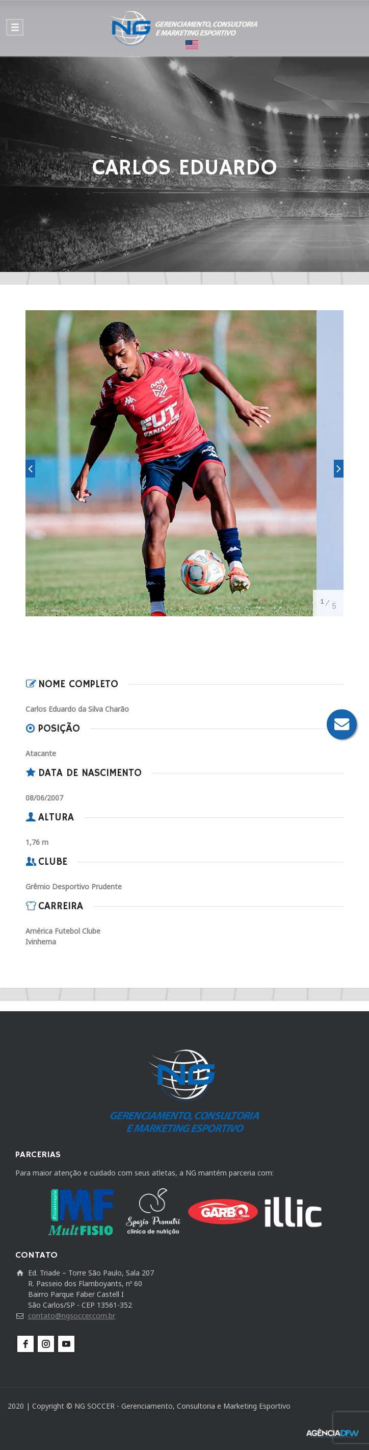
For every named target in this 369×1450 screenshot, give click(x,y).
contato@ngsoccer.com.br (71, 1315)
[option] (171, 463)
